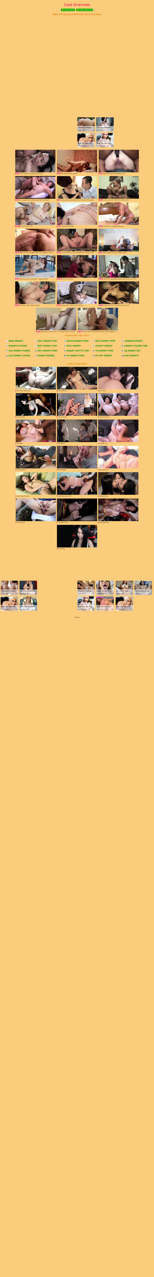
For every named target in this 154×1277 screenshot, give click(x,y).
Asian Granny (68, 10)
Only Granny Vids (84, 10)
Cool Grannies (77, 4)
